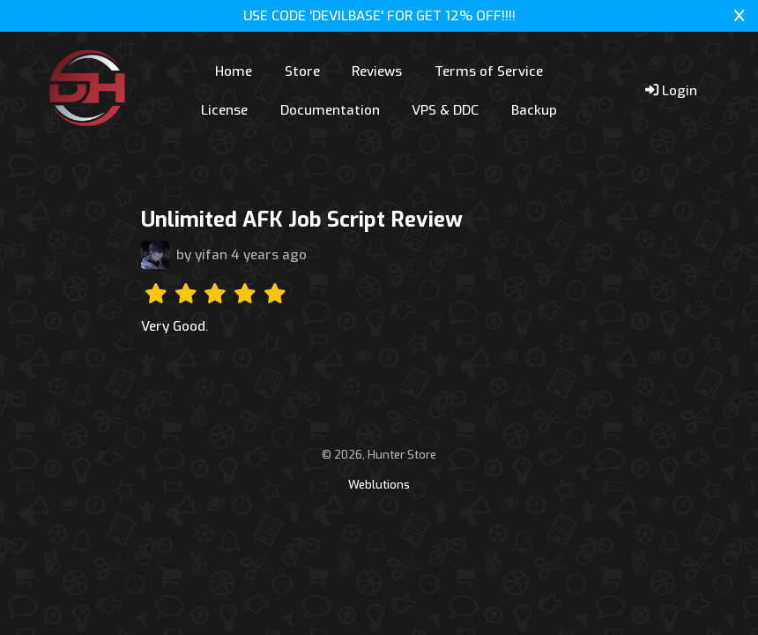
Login (671, 91)
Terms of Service (489, 71)
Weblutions (379, 484)
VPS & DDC (445, 110)
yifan (211, 255)
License (224, 110)
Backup (534, 110)
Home (233, 71)
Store (302, 71)
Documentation (330, 110)
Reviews (377, 71)
